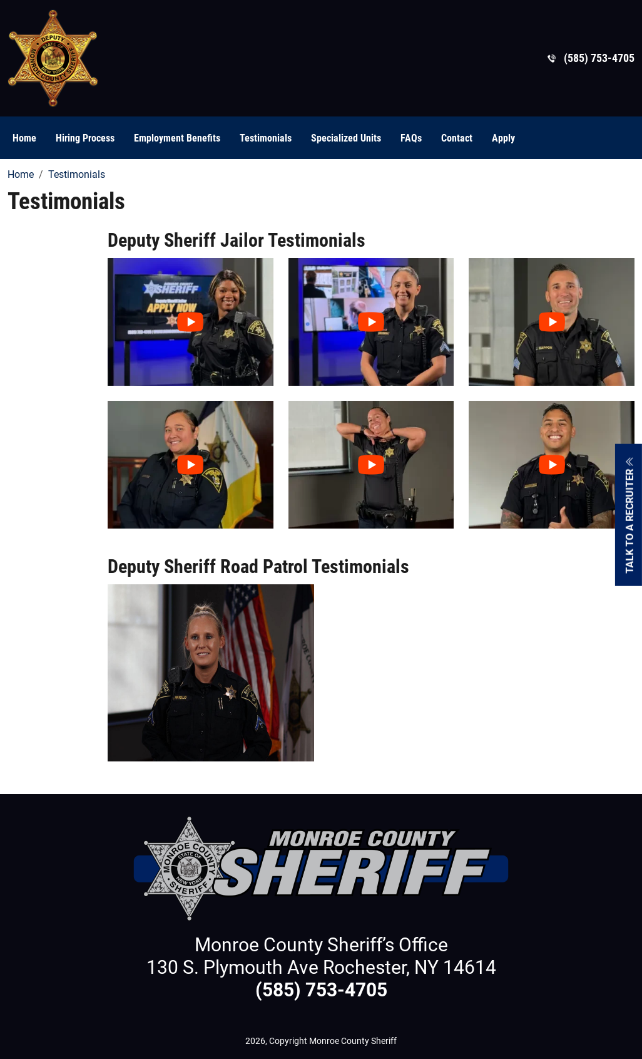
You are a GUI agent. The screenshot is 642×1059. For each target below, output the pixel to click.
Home (24, 138)
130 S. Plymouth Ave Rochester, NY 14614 (321, 967)
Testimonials (266, 138)
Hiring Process (85, 138)
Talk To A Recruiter (630, 514)
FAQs (411, 138)
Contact (456, 138)
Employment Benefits (177, 138)
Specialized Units (346, 138)
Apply (503, 138)
